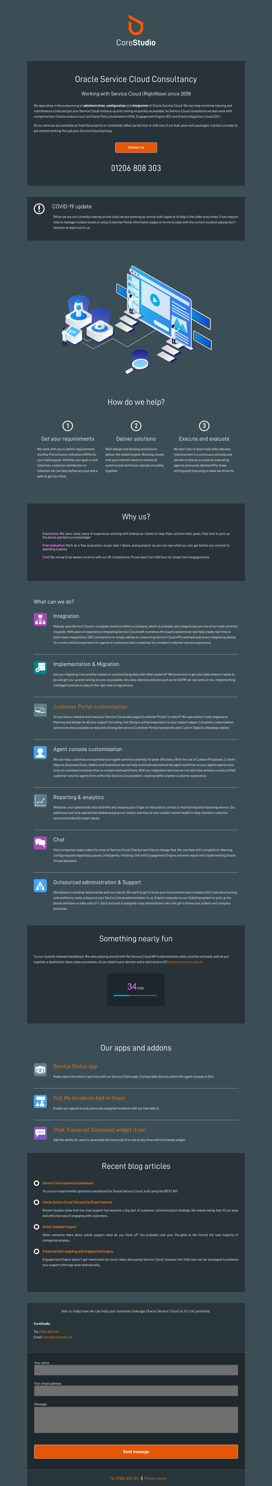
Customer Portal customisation (90, 707)
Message (40, 1404)
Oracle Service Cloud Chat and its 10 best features (77, 1202)
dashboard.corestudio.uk (185, 962)
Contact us (136, 147)
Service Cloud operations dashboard (67, 1183)
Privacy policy (155, 1478)
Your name (41, 1363)
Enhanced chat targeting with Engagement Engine (77, 1251)
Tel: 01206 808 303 (124, 1478)
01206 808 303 (49, 1332)
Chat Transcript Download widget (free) (99, 1130)
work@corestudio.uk (58, 1337)
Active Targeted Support (59, 1227)
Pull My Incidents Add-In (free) (89, 1098)
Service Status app (75, 1066)
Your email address (47, 1383)
